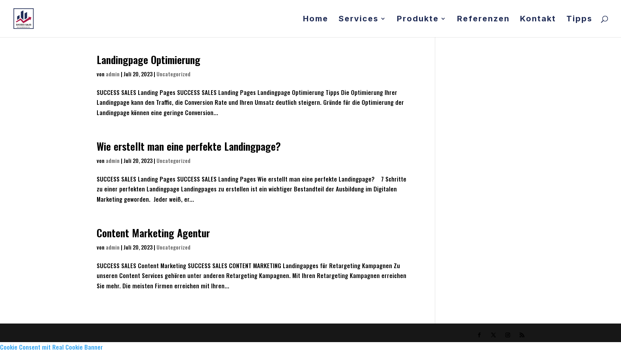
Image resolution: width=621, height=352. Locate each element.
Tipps (579, 19)
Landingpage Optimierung (148, 59)
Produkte (418, 19)
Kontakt (538, 19)
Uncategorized (173, 74)
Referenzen (483, 19)
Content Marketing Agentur (153, 232)
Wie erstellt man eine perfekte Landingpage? (189, 146)
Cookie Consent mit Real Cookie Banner (51, 347)
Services (359, 19)
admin (113, 74)
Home (315, 19)
